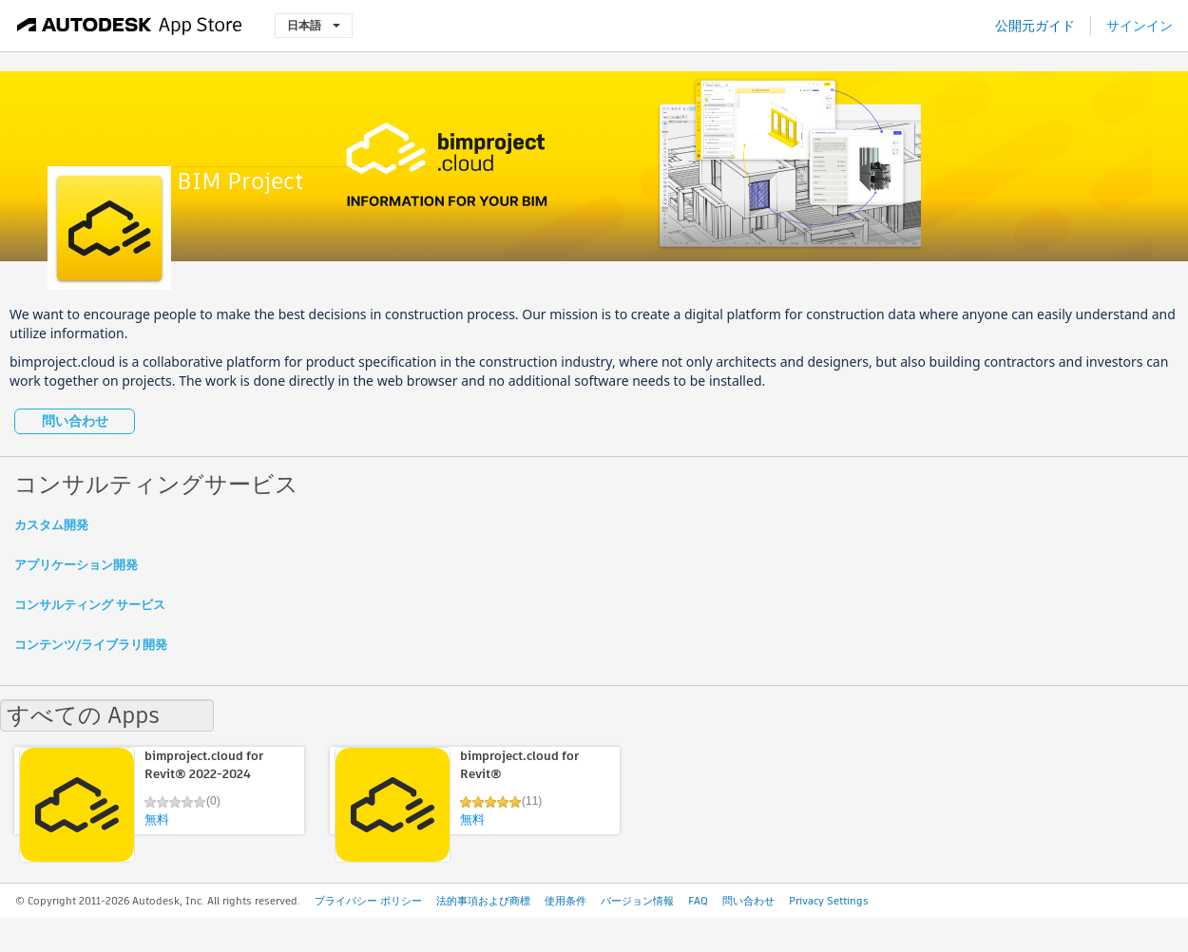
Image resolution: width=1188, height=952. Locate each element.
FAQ (698, 900)
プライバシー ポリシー (368, 900)
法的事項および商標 (483, 900)
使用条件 (565, 900)
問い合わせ (75, 420)
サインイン (1139, 25)
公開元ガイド (1035, 25)
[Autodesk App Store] (129, 25)
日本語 (313, 25)
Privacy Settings (829, 900)
